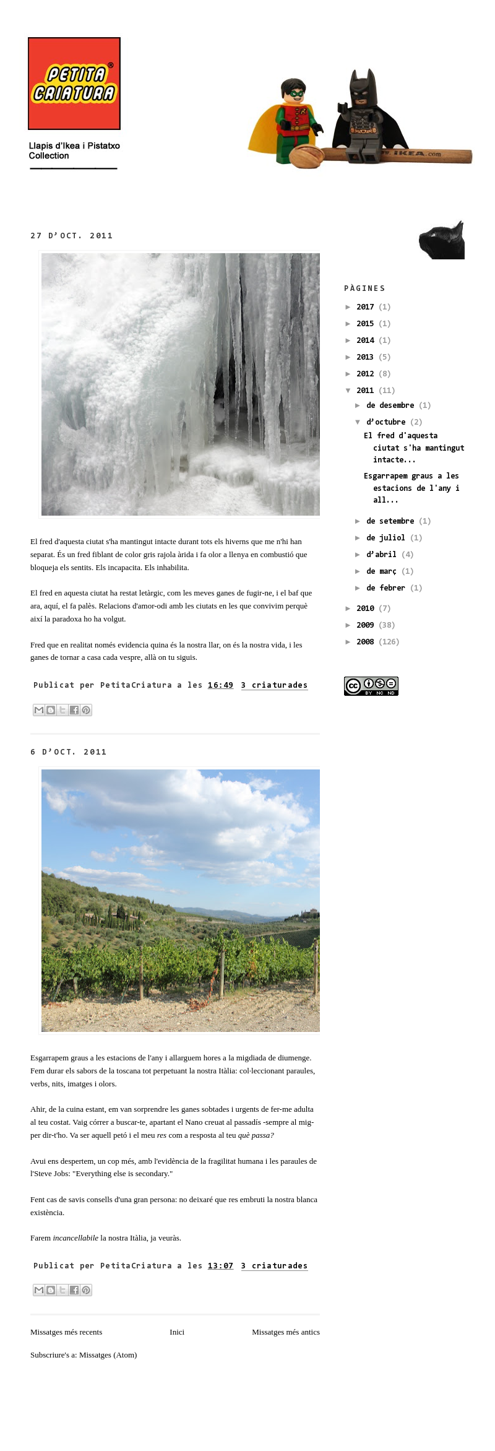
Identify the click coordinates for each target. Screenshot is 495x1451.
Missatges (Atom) (108, 1354)
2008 (367, 642)
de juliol (388, 538)
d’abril (383, 555)
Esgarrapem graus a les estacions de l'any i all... (412, 488)
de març (383, 572)
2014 (367, 341)
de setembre (392, 522)
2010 (367, 609)
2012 (367, 374)
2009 (367, 626)
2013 (367, 357)
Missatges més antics (286, 1331)
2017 (367, 307)
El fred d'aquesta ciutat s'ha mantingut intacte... (414, 448)
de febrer (388, 588)
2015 (367, 324)
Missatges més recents (66, 1331)
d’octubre (388, 422)
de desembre (392, 406)
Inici (177, 1331)
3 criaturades (274, 686)
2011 (367, 391)
